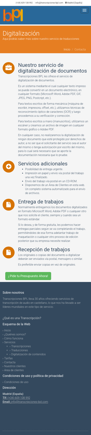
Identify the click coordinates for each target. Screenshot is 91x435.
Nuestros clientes (15, 366)
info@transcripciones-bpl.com (49, 3)
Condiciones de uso (16, 382)
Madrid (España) (73, 3)
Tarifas (8, 358)
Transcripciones (21, 346)
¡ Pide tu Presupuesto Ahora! (28, 276)
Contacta (9, 362)
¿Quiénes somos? (15, 334)
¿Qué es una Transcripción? (22, 318)
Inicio (67, 49)
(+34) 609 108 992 (24, 3)
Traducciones (19, 350)
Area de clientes (14, 370)
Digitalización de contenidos (28, 354)
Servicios (9, 342)
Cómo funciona (13, 338)
